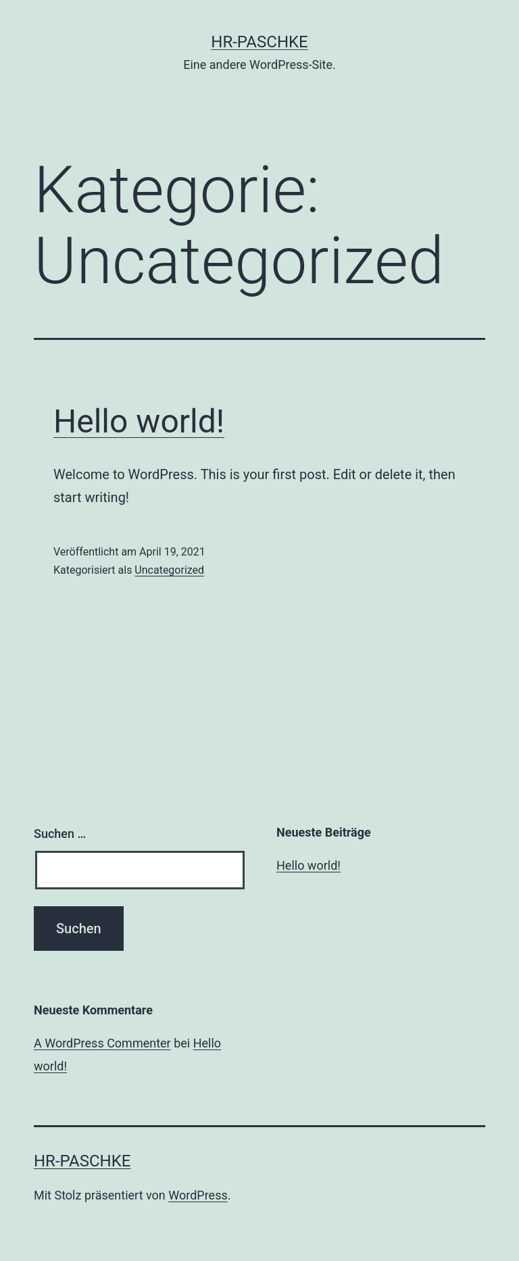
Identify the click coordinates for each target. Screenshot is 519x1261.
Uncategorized (169, 570)
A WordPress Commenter (102, 1043)
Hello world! (138, 421)
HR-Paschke (259, 41)
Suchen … (60, 833)
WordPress (197, 1195)
